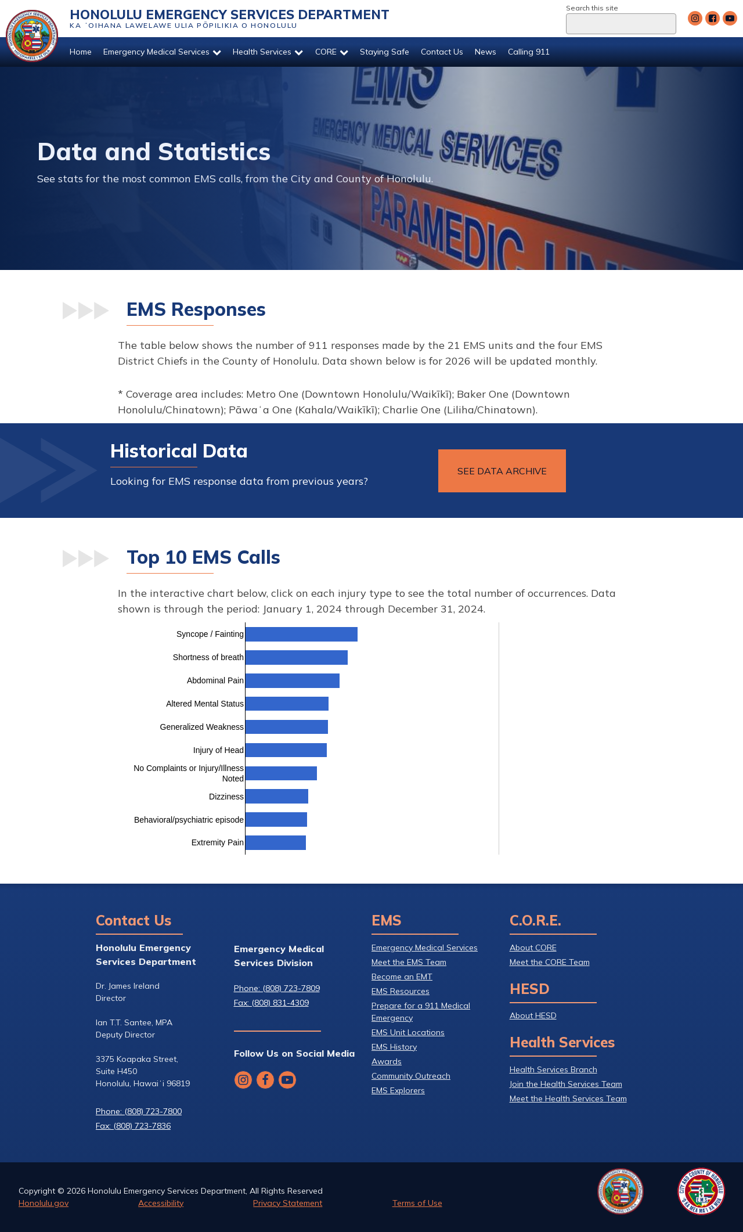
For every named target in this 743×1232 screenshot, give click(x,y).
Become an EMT (402, 976)
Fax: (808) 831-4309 (271, 1002)
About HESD (533, 1015)
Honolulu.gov (43, 1203)
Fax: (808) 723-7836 (133, 1126)
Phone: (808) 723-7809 (277, 988)
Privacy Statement (287, 1203)
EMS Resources (401, 991)
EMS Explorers (398, 1090)
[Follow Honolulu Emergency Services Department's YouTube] (730, 18)
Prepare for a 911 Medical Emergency (421, 1011)
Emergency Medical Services (162, 51)
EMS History (394, 1047)
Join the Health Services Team (566, 1084)
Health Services (268, 51)
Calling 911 (529, 51)
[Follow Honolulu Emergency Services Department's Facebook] (712, 18)
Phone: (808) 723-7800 (139, 1111)
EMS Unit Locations (408, 1032)
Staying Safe (384, 51)
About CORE (533, 947)
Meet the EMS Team (409, 962)
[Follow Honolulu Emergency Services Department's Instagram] (695, 18)
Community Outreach (411, 1076)
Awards (387, 1061)
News (485, 51)
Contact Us (442, 51)
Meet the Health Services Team (568, 1098)
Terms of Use (417, 1203)
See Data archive (502, 471)
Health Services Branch (553, 1069)
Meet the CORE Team (550, 962)
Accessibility (160, 1203)
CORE (331, 51)
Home (81, 51)
